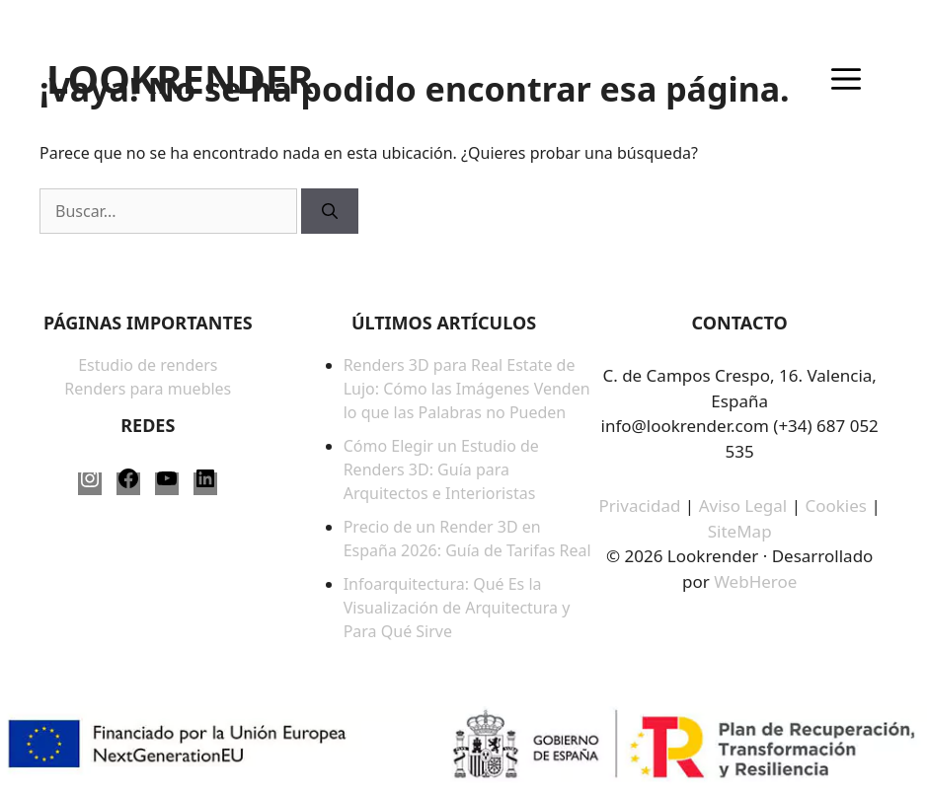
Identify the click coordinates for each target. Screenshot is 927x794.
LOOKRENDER (179, 79)
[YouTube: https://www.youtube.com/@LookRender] (167, 483)
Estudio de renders (147, 365)
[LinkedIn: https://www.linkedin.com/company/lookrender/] (205, 483)
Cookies (838, 505)
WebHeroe (755, 581)
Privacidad (640, 505)
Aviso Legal (743, 505)
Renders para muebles (147, 388)
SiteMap (740, 531)
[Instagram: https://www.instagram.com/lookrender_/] (90, 483)
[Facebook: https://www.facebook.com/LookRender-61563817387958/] (128, 483)
